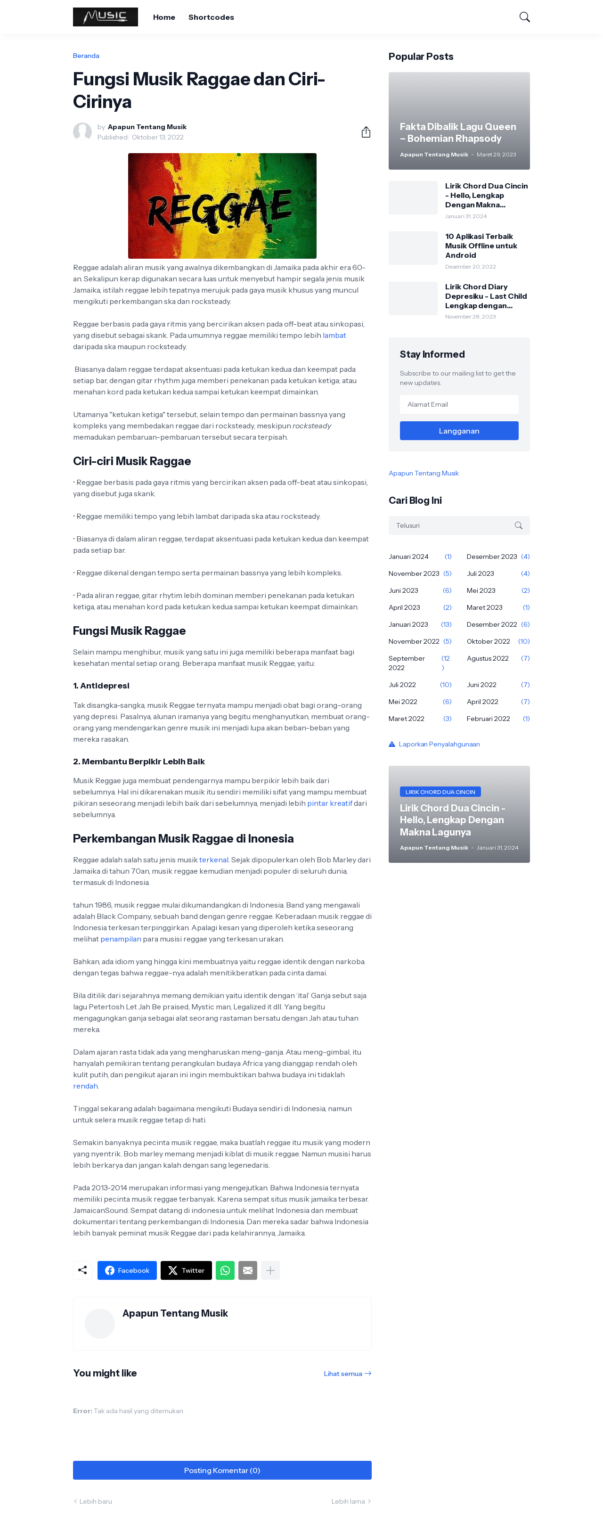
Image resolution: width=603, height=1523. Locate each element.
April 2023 (420, 607)
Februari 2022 (498, 718)
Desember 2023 (498, 556)
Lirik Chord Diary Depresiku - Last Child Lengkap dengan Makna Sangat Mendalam (486, 296)
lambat (334, 335)
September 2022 (420, 663)
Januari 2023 (420, 624)
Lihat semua (343, 1373)
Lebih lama (348, 1501)
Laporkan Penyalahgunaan (439, 744)
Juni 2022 (498, 684)
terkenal (213, 859)
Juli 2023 (498, 573)
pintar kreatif (329, 803)
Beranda (86, 55)
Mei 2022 (420, 701)
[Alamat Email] (459, 404)
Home (164, 17)
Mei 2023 (498, 590)
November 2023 (420, 573)
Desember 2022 (498, 624)
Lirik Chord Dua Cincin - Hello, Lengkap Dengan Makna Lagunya (486, 195)
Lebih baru (96, 1501)
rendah (85, 1085)
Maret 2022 (420, 718)
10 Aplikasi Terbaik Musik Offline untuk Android (481, 245)
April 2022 (498, 701)
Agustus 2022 (498, 658)
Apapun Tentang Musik (424, 473)
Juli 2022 (420, 684)
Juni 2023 (420, 590)
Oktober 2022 (498, 641)
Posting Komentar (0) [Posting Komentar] (222, 1470)
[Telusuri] (520, 17)
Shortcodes (211, 17)
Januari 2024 (420, 556)
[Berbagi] (362, 132)
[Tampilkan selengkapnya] (270, 1270)
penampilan (120, 938)
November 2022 (420, 641)
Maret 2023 (498, 607)
